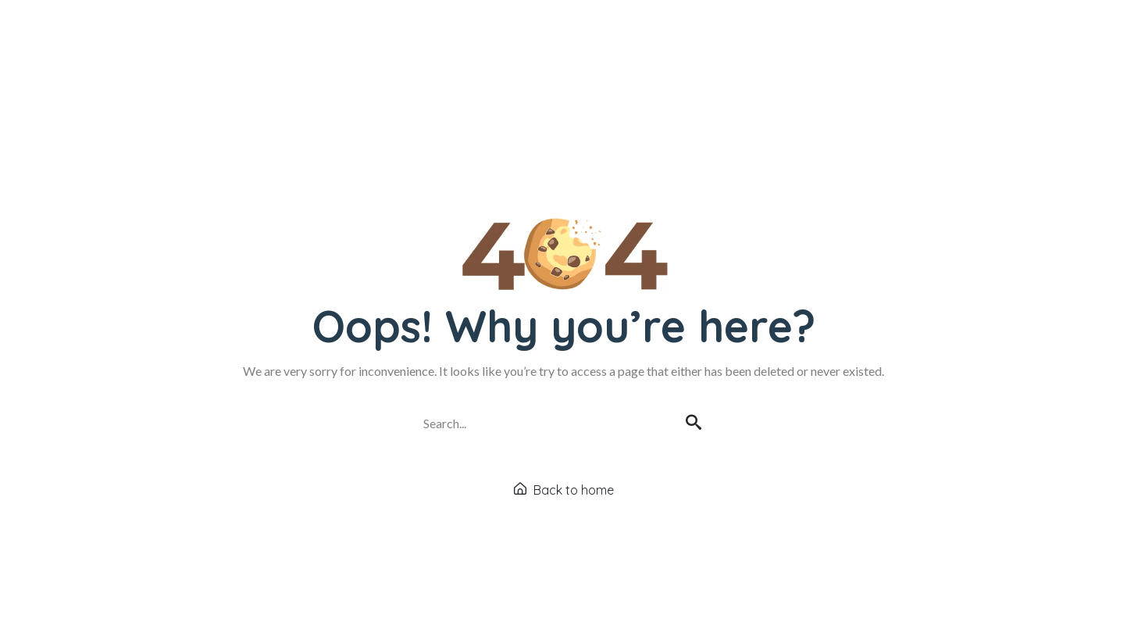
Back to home (564, 490)
